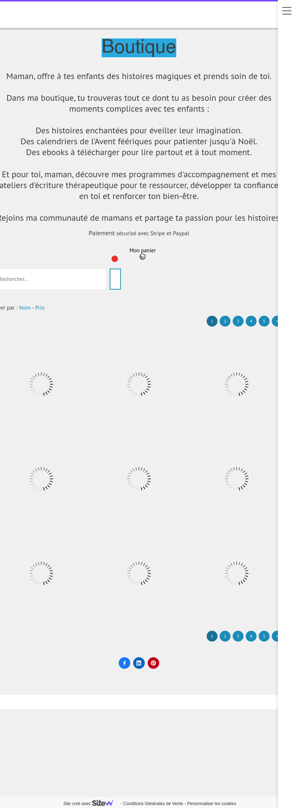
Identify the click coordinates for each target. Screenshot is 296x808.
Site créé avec (91, 803)
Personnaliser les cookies (211, 803)
